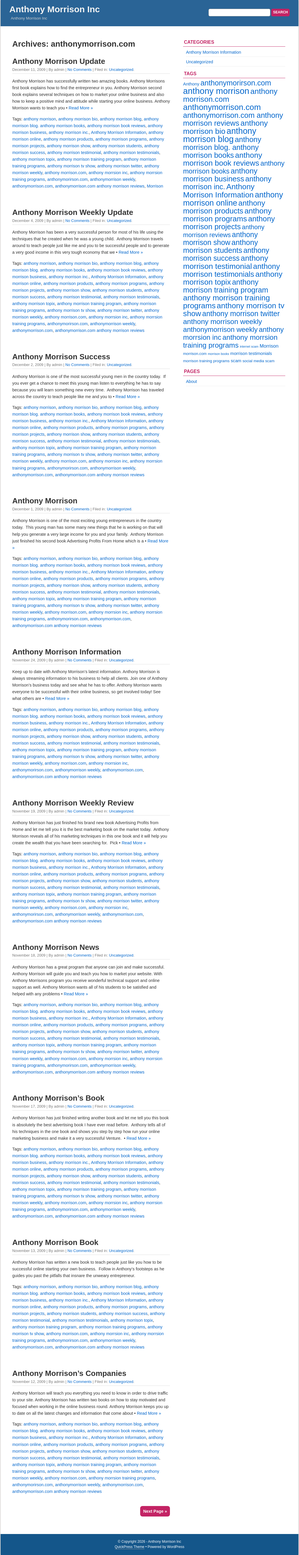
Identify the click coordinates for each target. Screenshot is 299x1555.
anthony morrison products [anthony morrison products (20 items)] (224, 207)
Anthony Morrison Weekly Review (73, 803)
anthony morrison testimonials (131, 152)
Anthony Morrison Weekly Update (72, 212)
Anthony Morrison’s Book (58, 1098)
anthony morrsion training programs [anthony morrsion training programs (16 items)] (230, 341)
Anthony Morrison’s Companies (69, 1373)
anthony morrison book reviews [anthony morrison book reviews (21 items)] (222, 159)
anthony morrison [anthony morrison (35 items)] (216, 91)
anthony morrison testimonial (74, 152)
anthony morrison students (117, 145)
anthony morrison (39, 119)
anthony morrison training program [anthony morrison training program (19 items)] (225, 286)
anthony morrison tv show (71, 166)
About (191, 381)
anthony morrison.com (65, 172)
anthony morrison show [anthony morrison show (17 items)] (220, 238)
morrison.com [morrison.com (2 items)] (195, 353)
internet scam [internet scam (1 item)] (249, 346)
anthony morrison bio (78, 119)
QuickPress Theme (130, 1547)
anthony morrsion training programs (121, 1478)
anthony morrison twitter (119, 166)
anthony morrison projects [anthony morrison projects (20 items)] (229, 223)
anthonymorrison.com (32, 186)
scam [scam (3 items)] (236, 360)
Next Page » (155, 1511)
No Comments (79, 69)
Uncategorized (121, 69)
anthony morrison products (68, 139)
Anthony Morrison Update (58, 61)
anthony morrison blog (120, 119)
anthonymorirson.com (67, 179)
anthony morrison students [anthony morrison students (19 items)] (220, 246)
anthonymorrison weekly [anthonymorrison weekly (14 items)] (220, 329)
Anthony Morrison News (55, 947)
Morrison (155, 186)
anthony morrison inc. (69, 132)
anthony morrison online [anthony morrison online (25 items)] (233, 198)
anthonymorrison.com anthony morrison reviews (99, 186)
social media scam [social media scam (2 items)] (258, 361)
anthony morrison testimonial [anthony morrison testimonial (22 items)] (225, 262)
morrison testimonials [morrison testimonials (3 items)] (251, 353)
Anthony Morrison (44, 501)
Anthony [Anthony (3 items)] (191, 83)
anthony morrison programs (121, 139)
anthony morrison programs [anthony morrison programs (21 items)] (227, 214)
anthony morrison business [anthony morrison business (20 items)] (220, 175)
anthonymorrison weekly (112, 179)
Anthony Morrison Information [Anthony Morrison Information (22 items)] (219, 190)
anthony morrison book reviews (116, 125)
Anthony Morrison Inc (54, 9)
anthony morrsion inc (108, 172)
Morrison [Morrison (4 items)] (269, 346)
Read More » (81, 108)
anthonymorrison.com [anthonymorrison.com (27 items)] (222, 107)
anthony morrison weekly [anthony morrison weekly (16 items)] (222, 321)
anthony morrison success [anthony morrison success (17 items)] (226, 254)
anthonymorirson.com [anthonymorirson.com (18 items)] (235, 83)
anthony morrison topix (33, 159)
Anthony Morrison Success (61, 357)
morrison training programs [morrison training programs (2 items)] (206, 361)
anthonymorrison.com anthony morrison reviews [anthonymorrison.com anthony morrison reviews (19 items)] (233, 119)
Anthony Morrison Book (55, 1242)
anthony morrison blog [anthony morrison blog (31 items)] (219, 135)
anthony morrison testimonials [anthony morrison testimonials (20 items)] (231, 270)
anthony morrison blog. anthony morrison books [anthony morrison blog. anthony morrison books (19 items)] (222, 147)
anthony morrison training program (89, 159)
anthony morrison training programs (112, 1327)
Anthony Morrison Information (118, 132)
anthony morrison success (123, 1313)
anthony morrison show (68, 145)
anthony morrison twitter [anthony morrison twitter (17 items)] (241, 313)
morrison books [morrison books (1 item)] (218, 354)
